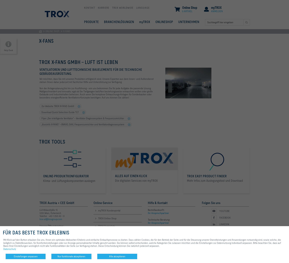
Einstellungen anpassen (26, 256)
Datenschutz (9, 249)
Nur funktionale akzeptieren (71, 256)
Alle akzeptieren (117, 256)
